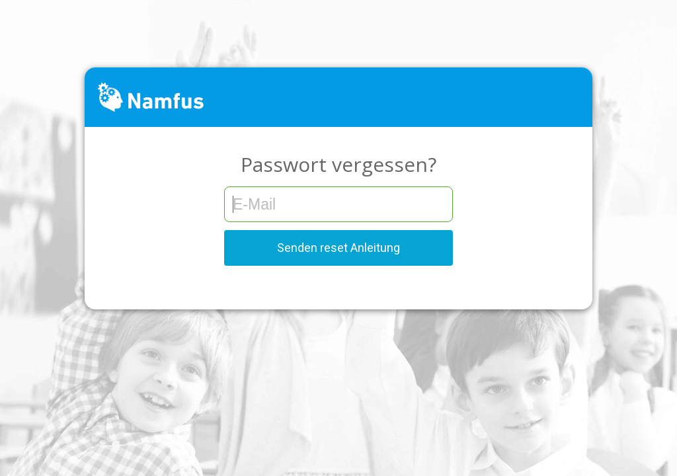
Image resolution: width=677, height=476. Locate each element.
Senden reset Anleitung (338, 248)
